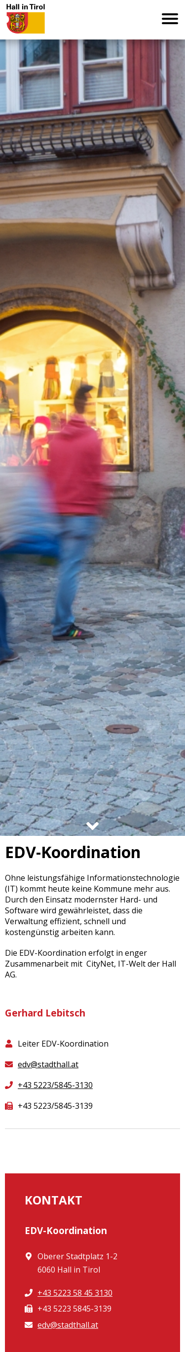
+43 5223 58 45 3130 (74, 1292)
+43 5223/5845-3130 (55, 1085)
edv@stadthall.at (48, 1064)
